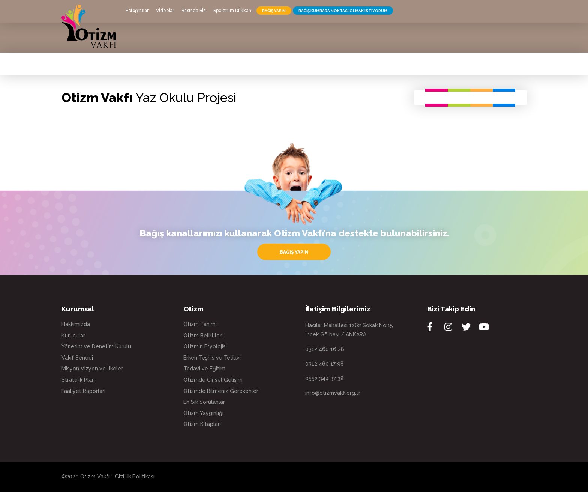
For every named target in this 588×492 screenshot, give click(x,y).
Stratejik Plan (78, 380)
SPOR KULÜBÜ (434, 41)
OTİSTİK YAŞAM (219, 41)
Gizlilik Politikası (134, 477)
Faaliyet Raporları (83, 391)
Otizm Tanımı (200, 324)
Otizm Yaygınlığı (203, 413)
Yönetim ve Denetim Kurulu (96, 346)
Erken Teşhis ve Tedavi (212, 358)
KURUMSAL (142, 41)
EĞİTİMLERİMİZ (384, 41)
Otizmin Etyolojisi (205, 346)
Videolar (165, 10)
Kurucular (73, 336)
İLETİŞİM (473, 41)
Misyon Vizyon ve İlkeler (92, 369)
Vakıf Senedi (77, 358)
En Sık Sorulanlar (204, 402)
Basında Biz (194, 10)
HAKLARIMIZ (266, 41)
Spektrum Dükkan (232, 10)
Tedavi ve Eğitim (204, 369)
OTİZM (177, 41)
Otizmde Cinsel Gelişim (213, 380)
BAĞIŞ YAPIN (274, 11)
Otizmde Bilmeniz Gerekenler (220, 391)
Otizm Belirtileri (203, 336)
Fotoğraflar (137, 10)
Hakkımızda (76, 324)
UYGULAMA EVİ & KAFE (323, 41)
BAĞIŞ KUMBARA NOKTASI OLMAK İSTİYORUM (342, 11)
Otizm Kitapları (202, 424)
